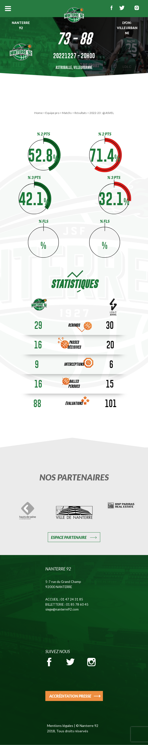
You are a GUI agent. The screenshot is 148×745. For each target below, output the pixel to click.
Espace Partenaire (68, 537)
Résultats (80, 113)
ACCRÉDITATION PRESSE (70, 696)
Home (38, 113)
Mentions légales (60, 725)
